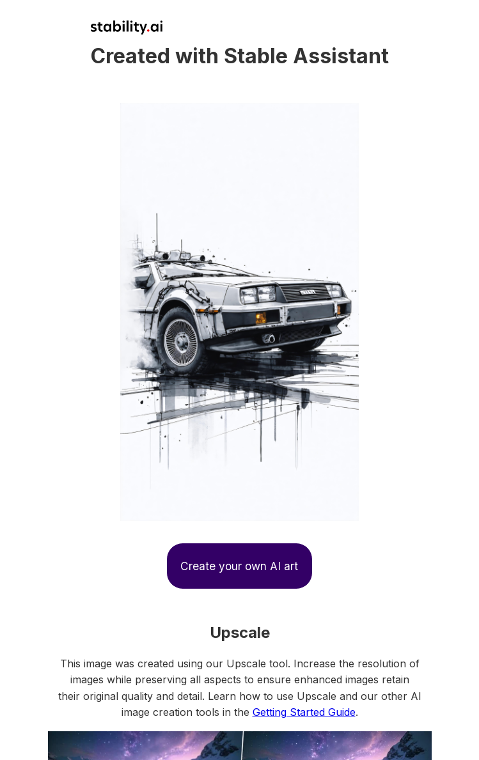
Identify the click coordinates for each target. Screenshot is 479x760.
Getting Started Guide (304, 712)
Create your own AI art (239, 566)
